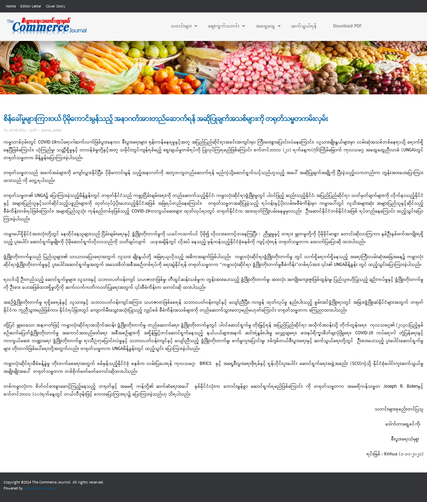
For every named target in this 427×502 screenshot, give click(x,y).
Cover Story (55, 6)
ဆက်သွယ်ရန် (304, 26)
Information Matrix (40, 488)
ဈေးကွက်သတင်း (223, 26)
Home (11, 6)
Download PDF (347, 26)
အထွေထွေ (265, 26)
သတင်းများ (180, 26)
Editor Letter (30, 6)
